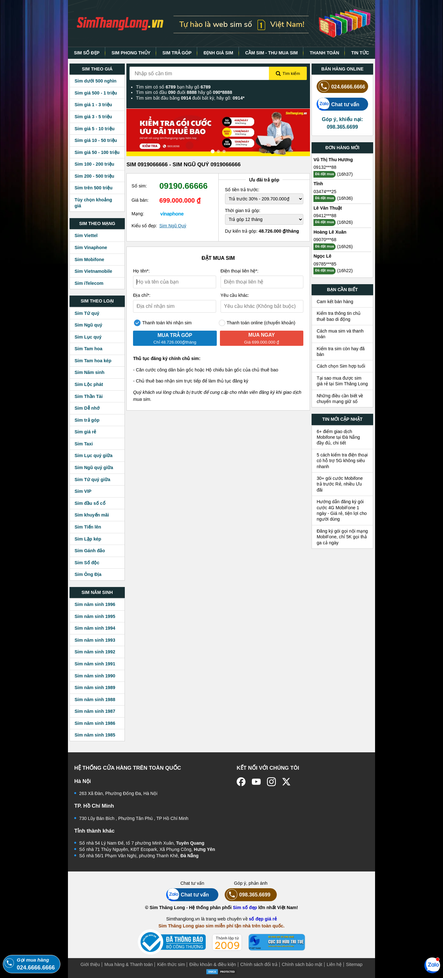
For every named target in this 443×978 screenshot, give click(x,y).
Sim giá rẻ (85, 431)
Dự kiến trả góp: (262, 231)
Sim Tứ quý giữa (92, 479)
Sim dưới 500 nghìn (96, 80)
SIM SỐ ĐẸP (87, 52)
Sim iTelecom (89, 283)
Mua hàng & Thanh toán (128, 964)
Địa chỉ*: (141, 295)
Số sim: (139, 185)
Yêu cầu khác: (235, 295)
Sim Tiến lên (88, 526)
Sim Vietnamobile (93, 271)
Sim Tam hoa (88, 348)
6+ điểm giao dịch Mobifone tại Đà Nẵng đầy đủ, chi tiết (338, 437)
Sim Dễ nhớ (87, 408)
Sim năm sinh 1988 (95, 699)
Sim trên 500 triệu (93, 187)
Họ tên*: (141, 270)
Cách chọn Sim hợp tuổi (341, 366)
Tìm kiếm (288, 73)
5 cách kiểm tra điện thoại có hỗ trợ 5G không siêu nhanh (342, 460)
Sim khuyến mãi (92, 514)
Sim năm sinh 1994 (95, 628)
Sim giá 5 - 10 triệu (94, 128)
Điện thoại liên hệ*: (239, 270)
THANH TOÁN (324, 52)
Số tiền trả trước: (242, 189)
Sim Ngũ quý (88, 324)
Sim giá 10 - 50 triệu (96, 140)
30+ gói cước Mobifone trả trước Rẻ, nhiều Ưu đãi (340, 484)
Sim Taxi (84, 443)
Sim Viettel (86, 235)
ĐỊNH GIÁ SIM (218, 52)
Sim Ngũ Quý (172, 225)
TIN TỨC (360, 52)
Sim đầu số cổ (90, 503)
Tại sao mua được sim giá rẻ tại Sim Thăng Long (342, 381)
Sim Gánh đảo (90, 550)
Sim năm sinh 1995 (95, 616)
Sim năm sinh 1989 (95, 687)
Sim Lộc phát (89, 384)
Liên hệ (334, 964)
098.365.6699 (247, 894)
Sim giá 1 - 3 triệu (93, 104)
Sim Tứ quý (87, 313)
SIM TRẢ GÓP (176, 52)
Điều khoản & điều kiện (212, 964)
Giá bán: (140, 200)
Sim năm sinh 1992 (95, 651)
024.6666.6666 (341, 86)
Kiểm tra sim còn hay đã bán (341, 351)
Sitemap (354, 964)
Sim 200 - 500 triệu (94, 176)
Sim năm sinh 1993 (95, 640)
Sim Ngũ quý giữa (94, 467)
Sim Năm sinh (90, 372)
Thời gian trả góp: (242, 210)
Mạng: (137, 213)
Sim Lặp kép (88, 538)
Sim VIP (83, 491)
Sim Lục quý (88, 336)
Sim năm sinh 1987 (95, 711)
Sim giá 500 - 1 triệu (96, 92)
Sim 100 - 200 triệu (94, 164)
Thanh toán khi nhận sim (162, 323)
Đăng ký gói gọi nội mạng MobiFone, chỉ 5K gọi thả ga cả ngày (342, 537)
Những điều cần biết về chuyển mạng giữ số (340, 398)
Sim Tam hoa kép (93, 360)
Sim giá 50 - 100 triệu (97, 152)
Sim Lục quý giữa (93, 455)
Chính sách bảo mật (302, 964)
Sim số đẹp (245, 907)
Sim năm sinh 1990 (95, 675)
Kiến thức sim (171, 964)
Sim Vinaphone (91, 247)
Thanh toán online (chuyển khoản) (257, 323)
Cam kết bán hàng (335, 301)
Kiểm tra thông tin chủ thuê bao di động (339, 316)
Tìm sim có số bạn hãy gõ (173, 86)
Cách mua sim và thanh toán (340, 333)
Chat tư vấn (338, 104)
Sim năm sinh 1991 (95, 663)
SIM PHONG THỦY (131, 52)
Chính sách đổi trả (258, 964)
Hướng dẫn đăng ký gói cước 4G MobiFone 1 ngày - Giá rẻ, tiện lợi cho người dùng (342, 510)
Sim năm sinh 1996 (95, 604)
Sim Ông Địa (88, 574)
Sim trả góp (87, 420)
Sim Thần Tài (89, 396)
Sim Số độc (87, 562)
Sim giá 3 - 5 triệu (93, 116)
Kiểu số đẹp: (144, 225)
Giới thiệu (90, 964)
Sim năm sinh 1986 (95, 723)
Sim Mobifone (89, 259)
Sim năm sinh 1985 (95, 734)
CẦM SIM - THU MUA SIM (271, 52)
